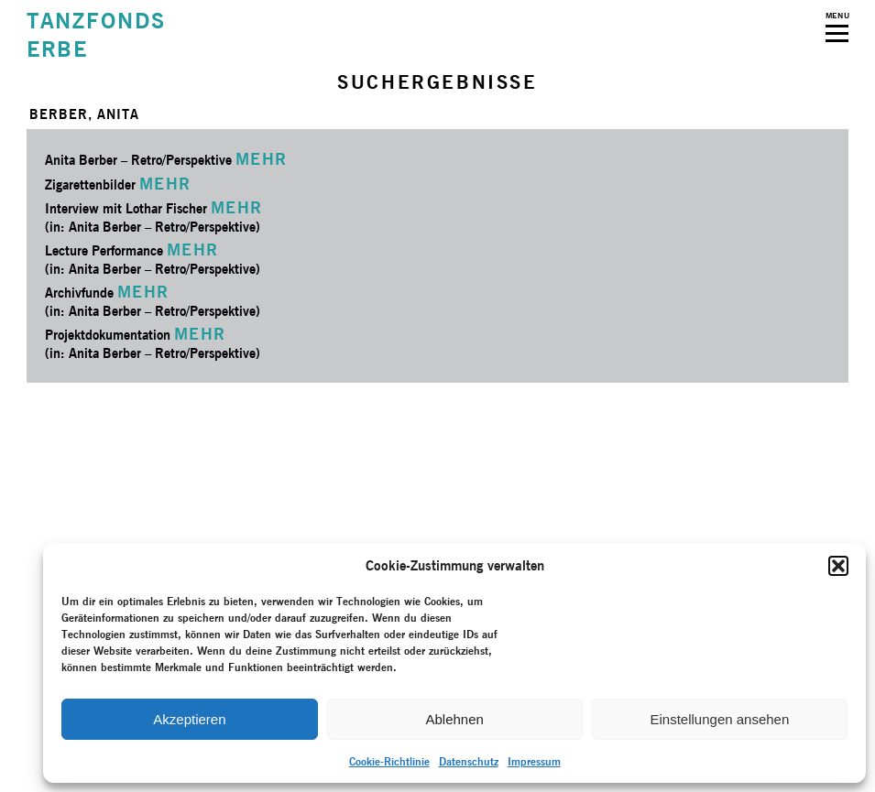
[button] (838, 566)
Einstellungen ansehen (720, 719)
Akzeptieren (189, 719)
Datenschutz (468, 761)
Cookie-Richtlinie (389, 761)
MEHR (261, 158)
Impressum (534, 761)
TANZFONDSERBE (96, 34)
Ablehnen (454, 719)
